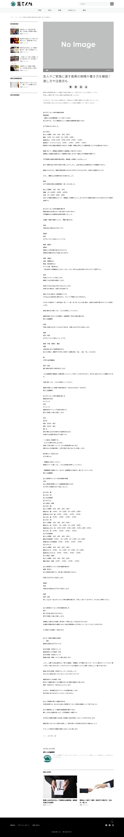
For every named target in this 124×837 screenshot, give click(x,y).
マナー (44, 736)
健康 (59, 10)
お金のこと (72, 10)
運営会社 (12, 825)
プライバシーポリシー (24, 825)
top (112, 822)
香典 (55, 736)
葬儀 (39, 10)
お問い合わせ (36, 825)
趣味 (84, 10)
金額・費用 (50, 736)
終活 (49, 10)
